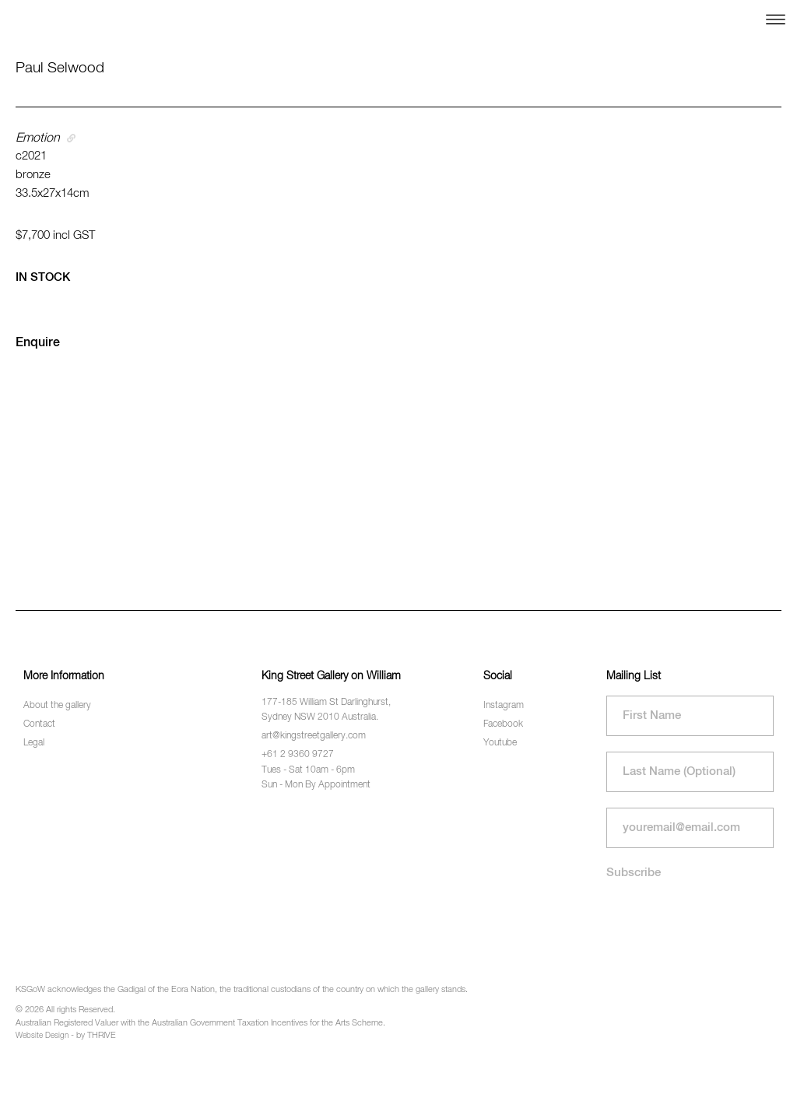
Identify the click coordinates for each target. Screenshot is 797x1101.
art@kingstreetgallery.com (314, 736)
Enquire (38, 343)
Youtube (500, 743)
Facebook (503, 724)
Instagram (503, 705)
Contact (39, 724)
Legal (33, 743)
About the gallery (57, 705)
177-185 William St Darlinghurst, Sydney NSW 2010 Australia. (326, 710)
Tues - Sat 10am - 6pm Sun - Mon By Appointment (316, 778)
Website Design (42, 1036)
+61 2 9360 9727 (298, 754)
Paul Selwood (60, 68)
